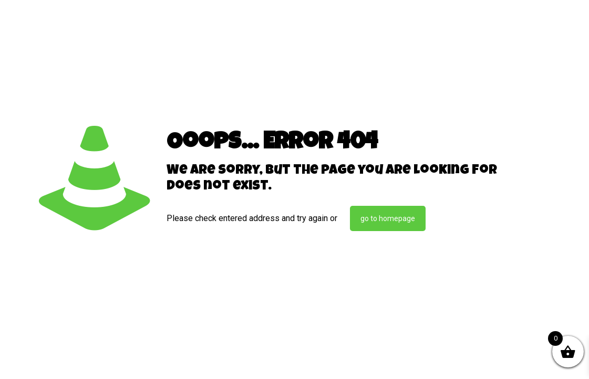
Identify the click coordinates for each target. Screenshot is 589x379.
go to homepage (387, 218)
